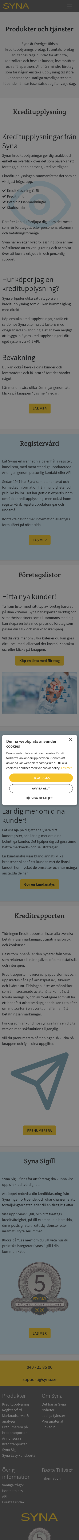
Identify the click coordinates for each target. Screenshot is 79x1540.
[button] (40, 798)
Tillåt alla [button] (41, 778)
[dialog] (39, 770)
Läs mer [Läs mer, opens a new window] (66, 768)
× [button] (70, 739)
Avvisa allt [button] (41, 788)
